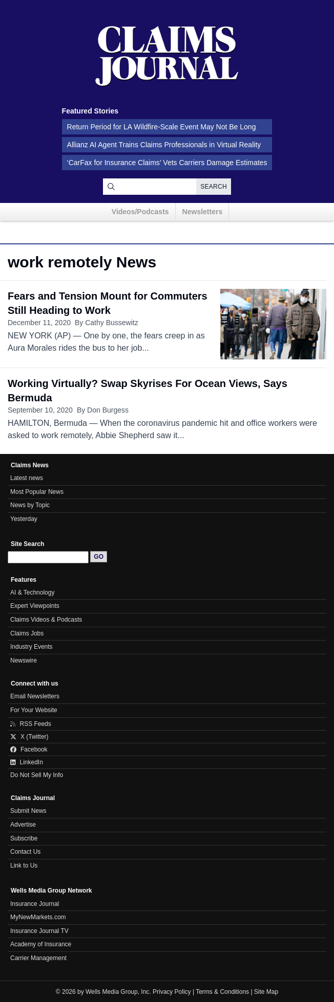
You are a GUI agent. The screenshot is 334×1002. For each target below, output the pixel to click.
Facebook (29, 749)
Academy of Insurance (40, 944)
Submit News (28, 810)
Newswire (23, 660)
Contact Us (25, 851)
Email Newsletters (34, 696)
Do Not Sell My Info (36, 775)
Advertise (23, 824)
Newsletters (202, 212)
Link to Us (23, 865)
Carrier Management (38, 958)
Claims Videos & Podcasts (46, 619)
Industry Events (31, 646)
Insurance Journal (34, 903)
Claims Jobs (27, 633)
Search (213, 186)
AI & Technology (32, 592)
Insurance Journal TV (39, 931)
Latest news (26, 478)
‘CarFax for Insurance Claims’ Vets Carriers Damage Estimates (167, 162)
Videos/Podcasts (140, 212)
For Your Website (33, 710)
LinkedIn (26, 762)
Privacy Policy (172, 991)
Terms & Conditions (222, 991)
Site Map (266, 991)
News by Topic (30, 505)
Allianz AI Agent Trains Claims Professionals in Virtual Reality (164, 145)
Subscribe (23, 838)
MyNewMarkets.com (38, 917)
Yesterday (23, 518)
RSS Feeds (30, 723)
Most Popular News (37, 491)
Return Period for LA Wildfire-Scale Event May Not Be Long (161, 127)
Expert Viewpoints (34, 605)
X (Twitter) (29, 736)
